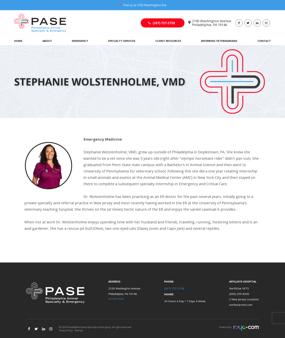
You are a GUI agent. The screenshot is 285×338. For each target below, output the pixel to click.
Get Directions (116, 299)
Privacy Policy (66, 330)
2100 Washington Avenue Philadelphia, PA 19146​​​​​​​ (211, 23)
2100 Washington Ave (151, 5)
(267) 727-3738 (164, 23)
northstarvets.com (240, 305)
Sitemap (79, 330)
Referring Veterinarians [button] (219, 41)
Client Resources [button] (168, 41)
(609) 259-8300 (239, 294)
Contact (264, 41)
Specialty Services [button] (121, 41)
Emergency (80, 41)
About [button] (47, 41)
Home (18, 41)
